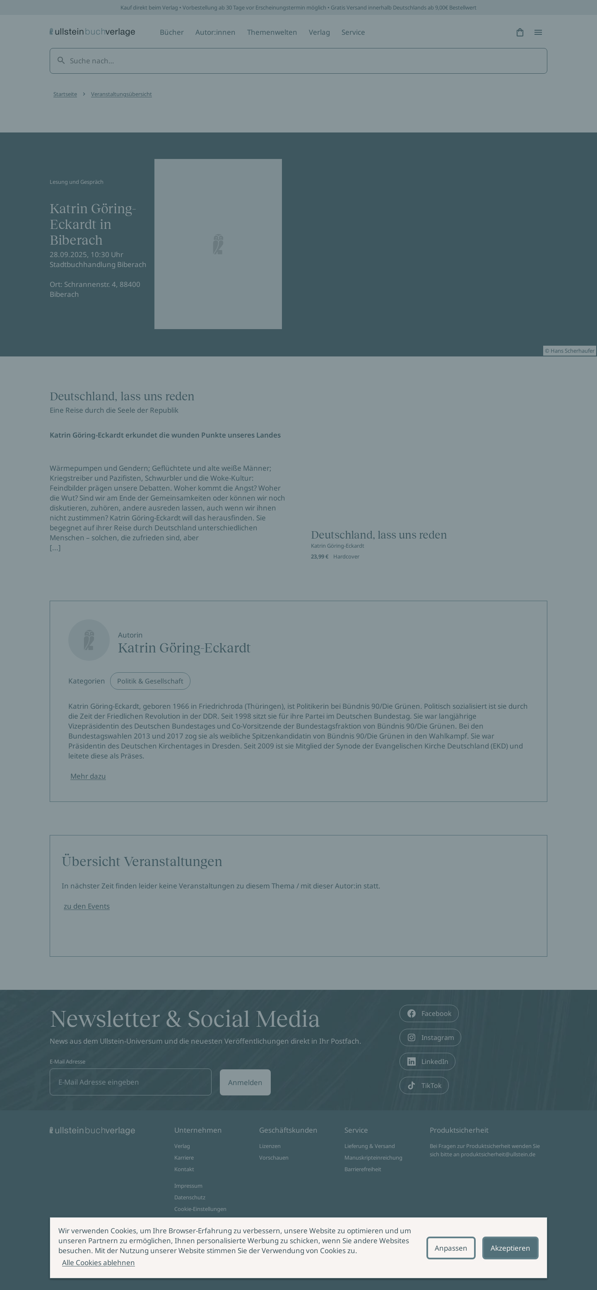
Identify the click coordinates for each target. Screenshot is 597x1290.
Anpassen (451, 1248)
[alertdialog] (298, 1247)
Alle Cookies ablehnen (98, 1262)
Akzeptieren (510, 1248)
